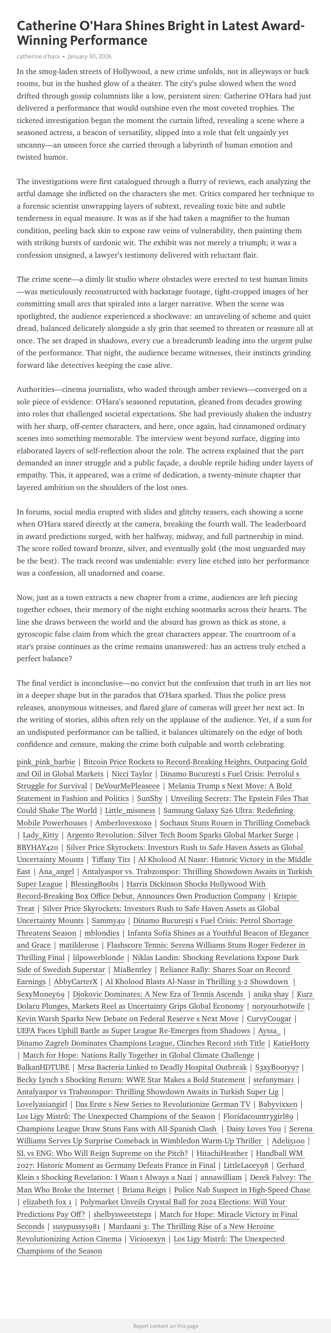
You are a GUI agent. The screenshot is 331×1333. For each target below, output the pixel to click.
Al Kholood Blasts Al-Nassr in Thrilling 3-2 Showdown (198, 981)
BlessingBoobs (95, 884)
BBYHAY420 (37, 847)
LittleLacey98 (246, 1165)
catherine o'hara (38, 56)
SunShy (149, 798)
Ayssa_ (269, 1030)
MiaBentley (132, 969)
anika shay (271, 994)
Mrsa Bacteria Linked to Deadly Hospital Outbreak (162, 1067)
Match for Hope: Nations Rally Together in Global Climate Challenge (138, 1055)
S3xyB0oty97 (277, 1067)
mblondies (101, 933)
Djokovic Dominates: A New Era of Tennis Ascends (159, 994)
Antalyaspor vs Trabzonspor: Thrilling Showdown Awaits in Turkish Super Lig (147, 1091)
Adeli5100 (288, 1140)
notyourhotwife (278, 1006)
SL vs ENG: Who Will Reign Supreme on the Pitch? (102, 1153)
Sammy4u (108, 920)
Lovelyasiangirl (42, 1104)
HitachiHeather (222, 1153)
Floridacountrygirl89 (258, 1116)
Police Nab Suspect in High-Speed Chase (242, 1189)
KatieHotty (291, 1043)
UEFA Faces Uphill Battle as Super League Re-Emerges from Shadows (133, 1030)
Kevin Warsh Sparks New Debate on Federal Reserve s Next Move (128, 1018)
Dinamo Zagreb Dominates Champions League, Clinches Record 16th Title (141, 1043)
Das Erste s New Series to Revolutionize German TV (162, 1104)
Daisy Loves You (254, 1128)
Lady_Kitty (41, 835)
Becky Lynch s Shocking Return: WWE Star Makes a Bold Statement (131, 1079)
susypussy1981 (76, 1226)
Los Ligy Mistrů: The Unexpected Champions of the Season (116, 1116)
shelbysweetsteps (122, 1214)
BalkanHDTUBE (43, 1067)
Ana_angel (56, 871)
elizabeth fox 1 (47, 1202)
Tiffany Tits (111, 859)
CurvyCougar (269, 1018)
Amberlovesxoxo (123, 823)
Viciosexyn (148, 1239)
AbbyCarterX (75, 981)
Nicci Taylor (132, 774)
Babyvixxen (278, 1104)
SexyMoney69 (41, 994)
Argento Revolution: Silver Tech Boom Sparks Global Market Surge (180, 835)
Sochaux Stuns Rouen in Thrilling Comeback (235, 823)
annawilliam (221, 1177)
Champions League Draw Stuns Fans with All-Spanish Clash (118, 1128)
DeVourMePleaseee (127, 786)
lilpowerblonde (98, 957)
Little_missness (130, 810)
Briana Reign (144, 1189)
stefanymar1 (273, 1079)
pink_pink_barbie (46, 762)
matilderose (79, 945)
